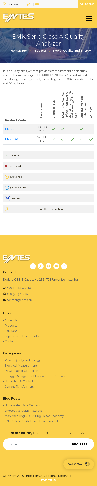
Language (11, 3)
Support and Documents (22, 336)
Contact (10, 341)
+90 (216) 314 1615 (18, 294)
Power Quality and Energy (23, 360)
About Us (11, 320)
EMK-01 (10, 129)
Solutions (11, 331)
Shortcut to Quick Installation (24, 410)
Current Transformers (19, 386)
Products (11, 325)
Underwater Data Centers (22, 405)
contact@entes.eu (19, 300)
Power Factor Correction (21, 371)
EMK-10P (11, 139)
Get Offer (78, 464)
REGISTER (80, 444)
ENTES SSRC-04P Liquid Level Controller (33, 421)
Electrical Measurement (21, 365)
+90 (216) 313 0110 (19, 288)
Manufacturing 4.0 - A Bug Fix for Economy (34, 416)
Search (87, 4)
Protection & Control (19, 381)
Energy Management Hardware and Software (36, 376)
